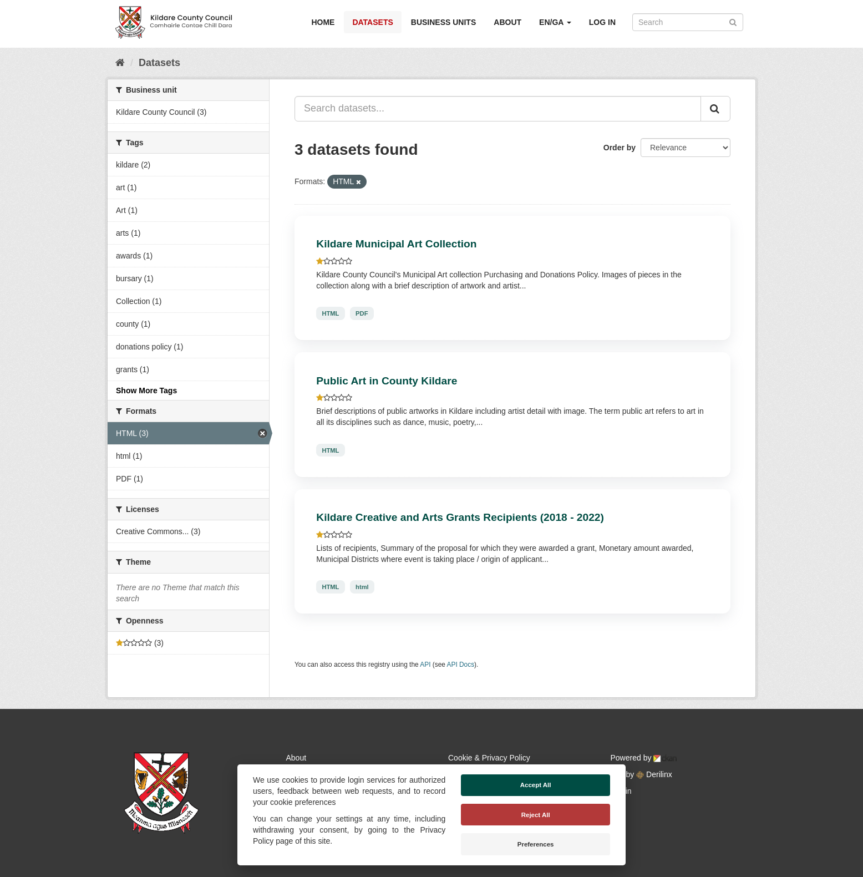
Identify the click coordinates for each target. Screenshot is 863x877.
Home (322, 22)
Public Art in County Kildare (386, 381)
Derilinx (654, 774)
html (362, 587)
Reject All (535, 815)
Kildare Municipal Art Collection (396, 244)
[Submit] (733, 21)
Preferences (535, 844)
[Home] (120, 62)
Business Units (443, 22)
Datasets (372, 22)
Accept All (535, 785)
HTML (330, 313)
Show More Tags (146, 390)
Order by (619, 147)
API (425, 664)
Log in (602, 22)
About (507, 22)
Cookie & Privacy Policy (489, 757)
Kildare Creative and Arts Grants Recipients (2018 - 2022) (460, 517)
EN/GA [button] (555, 22)
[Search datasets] (687, 22)
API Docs (461, 664)
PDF (362, 313)
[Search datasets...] (498, 108)
